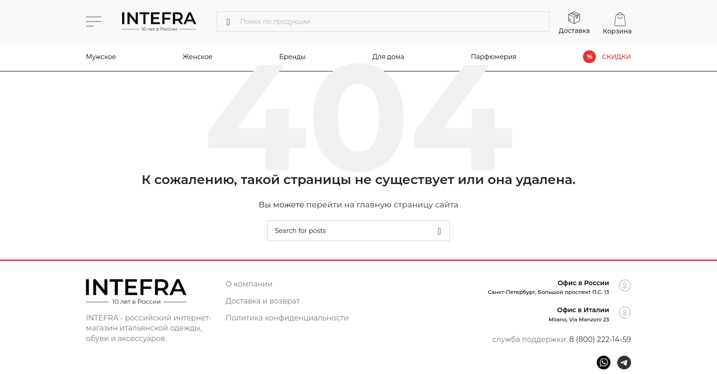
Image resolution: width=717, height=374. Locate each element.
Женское (198, 57)
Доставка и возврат (263, 301)
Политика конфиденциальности (287, 318)
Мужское (101, 57)
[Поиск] (383, 21)
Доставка (574, 31)
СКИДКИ (616, 57)
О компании (249, 284)
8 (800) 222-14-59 (600, 339)
